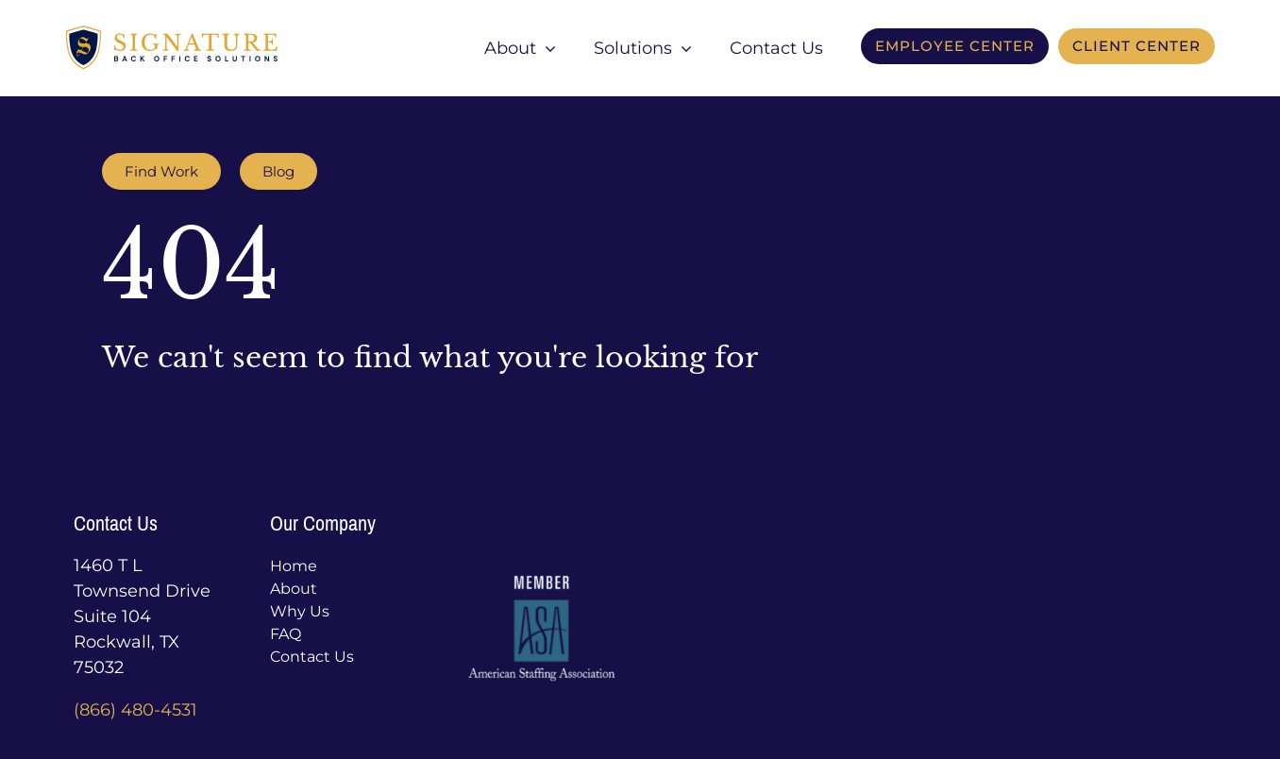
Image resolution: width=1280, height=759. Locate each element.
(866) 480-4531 (135, 710)
